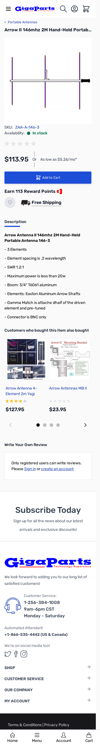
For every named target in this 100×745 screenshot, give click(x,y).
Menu (37, 738)
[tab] (15, 223)
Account (63, 738)
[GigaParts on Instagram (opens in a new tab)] (24, 654)
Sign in (30, 469)
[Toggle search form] (63, 9)
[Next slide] (85, 425)
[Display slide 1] (38, 425)
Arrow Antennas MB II (68, 388)
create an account (57, 469)
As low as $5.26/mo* (58, 159)
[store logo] (37, 8)
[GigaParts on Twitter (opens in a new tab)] (7, 654)
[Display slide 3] (51, 425)
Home (12, 738)
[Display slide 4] (58, 425)
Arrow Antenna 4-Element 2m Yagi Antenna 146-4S (21, 394)
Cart (89, 738)
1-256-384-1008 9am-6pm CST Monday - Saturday (44, 609)
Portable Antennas (20, 22)
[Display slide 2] (44, 425)
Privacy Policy (56, 725)
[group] (21, 143)
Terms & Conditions (25, 725)
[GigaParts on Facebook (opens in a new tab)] (15, 654)
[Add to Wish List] (10, 202)
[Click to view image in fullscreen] (47, 81)
